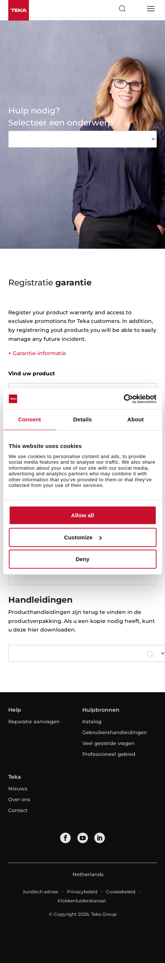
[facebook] (65, 838)
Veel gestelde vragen (108, 743)
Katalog (91, 721)
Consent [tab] (29, 419)
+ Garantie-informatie (37, 353)
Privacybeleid (82, 891)
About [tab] (135, 419)
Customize (82, 537)
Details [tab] (82, 419)
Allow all (82, 515)
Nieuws (17, 788)
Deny (82, 559)
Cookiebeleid (120, 891)
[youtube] (83, 838)
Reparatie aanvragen (34, 721)
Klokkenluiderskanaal (82, 900)
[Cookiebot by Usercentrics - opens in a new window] (123, 399)
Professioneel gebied (108, 754)
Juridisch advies (40, 891)
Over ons (19, 799)
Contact (17, 810)
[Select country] (136, 8)
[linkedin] (99, 838)
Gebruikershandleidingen (114, 732)
